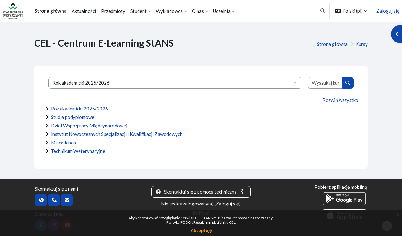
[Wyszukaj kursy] (325, 83)
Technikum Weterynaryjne (78, 151)
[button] (323, 11)
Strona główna (332, 44)
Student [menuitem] (138, 11)
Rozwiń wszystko (340, 100)
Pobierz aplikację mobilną (340, 187)
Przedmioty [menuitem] (113, 11)
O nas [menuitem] (198, 11)
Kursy (362, 44)
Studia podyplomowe (72, 117)
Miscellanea (63, 142)
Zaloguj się (387, 11)
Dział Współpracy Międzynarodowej (89, 125)
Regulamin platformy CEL (214, 222)
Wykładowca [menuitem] (169, 11)
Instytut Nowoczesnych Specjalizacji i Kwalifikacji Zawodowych (116, 134)
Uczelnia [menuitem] (222, 11)
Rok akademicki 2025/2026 (79, 108)
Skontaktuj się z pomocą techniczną (199, 191)
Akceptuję (201, 230)
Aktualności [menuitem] (84, 11)
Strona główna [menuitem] (51, 11)
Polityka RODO (179, 222)
